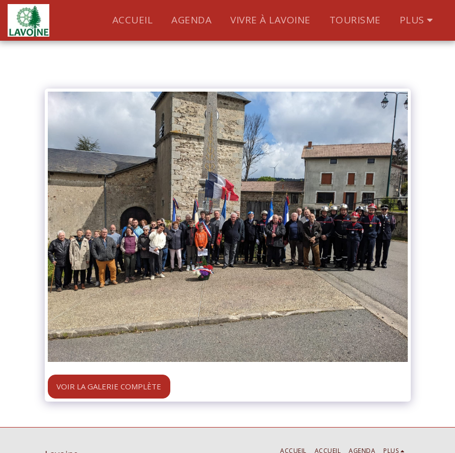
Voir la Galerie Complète (108, 386)
